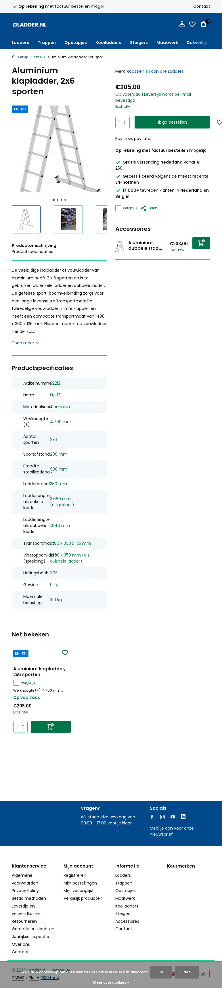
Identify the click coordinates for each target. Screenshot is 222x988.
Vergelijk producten (83, 898)
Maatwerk (167, 42)
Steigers (139, 42)
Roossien (135, 71)
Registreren (75, 875)
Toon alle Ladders (165, 71)
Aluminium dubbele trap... (145, 246)
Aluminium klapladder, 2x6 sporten (39, 671)
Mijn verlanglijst (79, 890)
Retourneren (24, 921)
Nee (187, 972)
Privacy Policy (25, 890)
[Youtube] (173, 817)
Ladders (20, 42)
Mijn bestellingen (80, 883)
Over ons (21, 944)
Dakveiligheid (201, 42)
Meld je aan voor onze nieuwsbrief (172, 831)
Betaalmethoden (29, 898)
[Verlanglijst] (192, 24)
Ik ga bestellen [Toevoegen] (172, 122)
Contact (201, 6)
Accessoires (127, 921)
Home (38, 57)
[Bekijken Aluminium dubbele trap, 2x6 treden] (119, 247)
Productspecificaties (32, 251)
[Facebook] (152, 817)
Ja (161, 972)
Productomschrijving (34, 245)
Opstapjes (75, 42)
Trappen (47, 42)
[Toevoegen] (201, 243)
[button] (53, 200)
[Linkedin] (183, 817)
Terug (20, 57)
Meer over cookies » (111, 982)
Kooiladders (108, 42)
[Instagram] (162, 817)
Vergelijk (126, 208)
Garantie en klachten (33, 929)
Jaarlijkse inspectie (30, 936)
